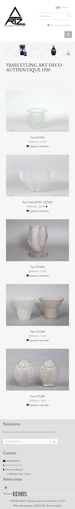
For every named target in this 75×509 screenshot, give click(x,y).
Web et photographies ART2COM (29, 505)
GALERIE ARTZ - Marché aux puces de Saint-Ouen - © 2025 (37, 500)
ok (54, 441)
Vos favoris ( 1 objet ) (58, 25)
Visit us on (8, 493)
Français (62, 7)
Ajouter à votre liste (37, 146)
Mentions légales (54, 505)
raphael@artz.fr (13, 460)
